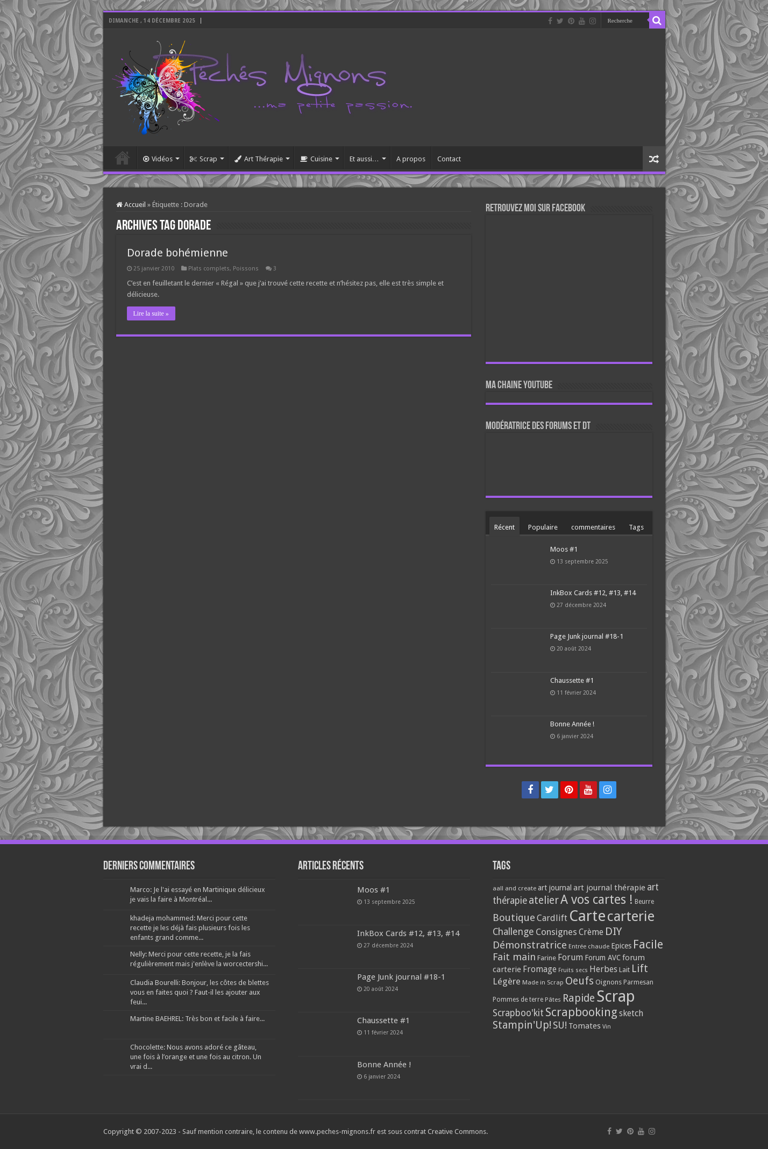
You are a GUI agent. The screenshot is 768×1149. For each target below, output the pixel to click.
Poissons (246, 268)
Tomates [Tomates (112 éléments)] (584, 1026)
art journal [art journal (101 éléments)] (555, 887)
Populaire (543, 527)
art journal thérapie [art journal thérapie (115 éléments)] (609, 888)
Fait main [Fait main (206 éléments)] (514, 956)
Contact (449, 159)
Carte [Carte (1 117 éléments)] (587, 916)
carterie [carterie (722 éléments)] (631, 916)
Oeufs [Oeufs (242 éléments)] (579, 981)
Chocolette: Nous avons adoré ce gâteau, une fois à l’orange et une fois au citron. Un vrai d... (195, 1057)
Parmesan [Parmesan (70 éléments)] (638, 982)
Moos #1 (564, 549)
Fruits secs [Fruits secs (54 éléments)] (573, 970)
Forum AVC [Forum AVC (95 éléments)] (603, 957)
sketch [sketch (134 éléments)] (631, 1013)
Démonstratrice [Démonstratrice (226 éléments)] (530, 945)
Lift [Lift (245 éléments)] (639, 968)
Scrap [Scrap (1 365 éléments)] (615, 996)
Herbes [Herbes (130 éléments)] (603, 969)
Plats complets (209, 268)
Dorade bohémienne (177, 252)
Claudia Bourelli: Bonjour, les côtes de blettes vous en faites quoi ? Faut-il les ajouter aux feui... (199, 992)
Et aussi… (364, 159)
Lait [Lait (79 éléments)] (624, 970)
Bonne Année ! (572, 724)
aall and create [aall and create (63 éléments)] (514, 888)
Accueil (123, 157)
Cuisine (316, 159)
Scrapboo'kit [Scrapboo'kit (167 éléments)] (518, 1013)
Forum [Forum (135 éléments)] (570, 957)
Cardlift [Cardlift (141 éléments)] (552, 918)
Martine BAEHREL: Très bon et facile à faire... (197, 1019)
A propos (410, 159)
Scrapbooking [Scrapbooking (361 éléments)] (581, 1012)
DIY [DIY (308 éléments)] (613, 931)
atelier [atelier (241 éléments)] (544, 900)
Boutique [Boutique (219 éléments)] (514, 917)
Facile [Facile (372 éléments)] (648, 944)
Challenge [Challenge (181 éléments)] (513, 931)
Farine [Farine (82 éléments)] (546, 958)
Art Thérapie (258, 159)
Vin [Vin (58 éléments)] (606, 1026)
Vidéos (158, 159)
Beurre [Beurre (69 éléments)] (644, 901)
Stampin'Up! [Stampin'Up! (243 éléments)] (522, 1025)
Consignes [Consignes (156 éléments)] (556, 931)
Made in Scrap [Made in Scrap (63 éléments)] (543, 982)
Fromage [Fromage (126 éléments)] (540, 969)
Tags (636, 527)
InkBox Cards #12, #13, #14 (593, 593)
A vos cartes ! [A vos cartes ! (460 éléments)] (596, 900)
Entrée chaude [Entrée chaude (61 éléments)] (588, 946)
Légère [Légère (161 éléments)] (507, 981)
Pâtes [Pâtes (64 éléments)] (553, 999)
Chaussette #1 (572, 680)
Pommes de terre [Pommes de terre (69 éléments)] (518, 999)
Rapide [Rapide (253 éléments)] (579, 998)
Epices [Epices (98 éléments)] (621, 945)
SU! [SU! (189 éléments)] (560, 1025)
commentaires (593, 527)
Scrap (203, 159)
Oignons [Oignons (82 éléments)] (608, 982)
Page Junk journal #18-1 (586, 636)
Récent (504, 527)
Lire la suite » (151, 313)
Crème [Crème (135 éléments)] (591, 932)
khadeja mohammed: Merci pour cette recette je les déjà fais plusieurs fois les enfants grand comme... (190, 927)
